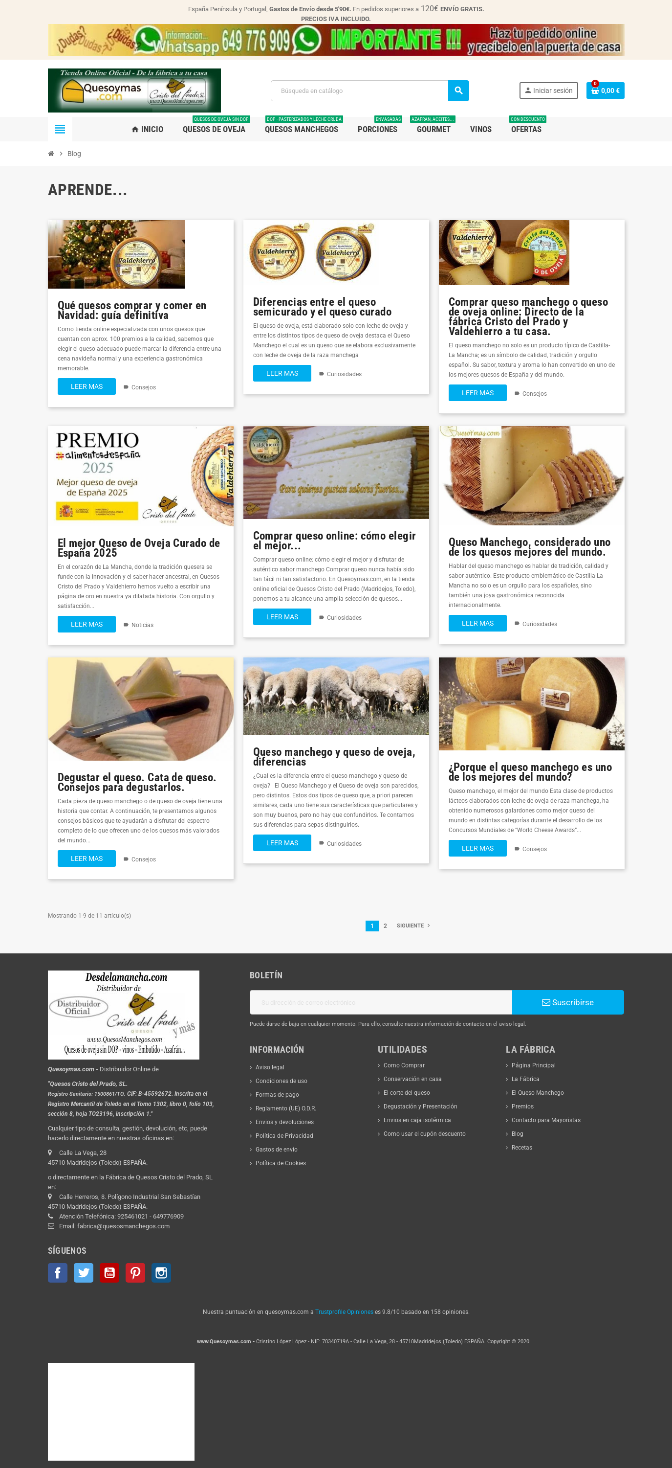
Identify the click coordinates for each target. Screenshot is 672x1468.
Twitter (83, 1273)
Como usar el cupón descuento (425, 1133)
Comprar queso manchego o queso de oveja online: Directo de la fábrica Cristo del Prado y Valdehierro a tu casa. (528, 316)
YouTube (109, 1273)
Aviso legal (270, 1067)
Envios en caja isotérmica (417, 1120)
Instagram (161, 1273)
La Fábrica (526, 1079)
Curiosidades (344, 374)
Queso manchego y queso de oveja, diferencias (334, 756)
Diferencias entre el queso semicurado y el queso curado (322, 306)
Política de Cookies (281, 1163)
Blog (517, 1133)
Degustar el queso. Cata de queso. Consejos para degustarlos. (137, 782)
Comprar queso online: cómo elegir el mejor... (334, 540)
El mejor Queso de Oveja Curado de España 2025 (139, 548)
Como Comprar (404, 1065)
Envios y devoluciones (285, 1122)
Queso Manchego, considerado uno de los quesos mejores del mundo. (530, 547)
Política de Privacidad (284, 1135)
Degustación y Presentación (420, 1106)
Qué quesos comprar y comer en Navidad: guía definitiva (132, 310)
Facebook (57, 1273)
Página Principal (534, 1065)
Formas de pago (277, 1094)
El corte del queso (407, 1092)
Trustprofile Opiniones (344, 1312)
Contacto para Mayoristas (546, 1120)
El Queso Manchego (538, 1092)
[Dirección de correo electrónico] (381, 1002)
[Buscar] (370, 90)
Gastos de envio (277, 1149)
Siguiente (414, 925)
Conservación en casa (413, 1079)
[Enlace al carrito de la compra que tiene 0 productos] (605, 90)
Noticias (142, 625)
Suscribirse (568, 1002)
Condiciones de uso (281, 1081)
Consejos (143, 387)
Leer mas (87, 386)
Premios (523, 1106)
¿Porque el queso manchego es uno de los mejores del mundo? (530, 772)
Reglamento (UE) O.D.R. (286, 1108)
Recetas (522, 1147)
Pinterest (135, 1273)
